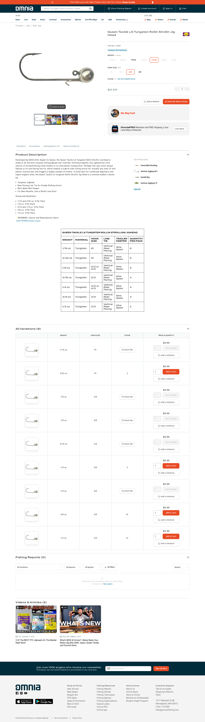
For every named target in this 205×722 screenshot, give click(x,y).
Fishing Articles (104, 692)
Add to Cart (171, 372)
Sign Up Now (161, 668)
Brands (171, 20)
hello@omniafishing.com (167, 710)
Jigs (28, 25)
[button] (102, 154)
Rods (34, 20)
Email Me (127, 350)
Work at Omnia (133, 695)
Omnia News (132, 692)
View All (137, 189)
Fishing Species (104, 698)
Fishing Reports (104, 689)
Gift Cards (71, 707)
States (159, 19)
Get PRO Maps (91, 20)
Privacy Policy (77, 718)
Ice (102, 20)
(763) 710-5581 (163, 707)
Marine (78, 20)
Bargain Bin (72, 695)
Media (184, 19)
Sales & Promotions (76, 701)
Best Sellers (72, 692)
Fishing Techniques (106, 695)
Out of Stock (170, 348)
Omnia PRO (102, 707)
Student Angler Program (137, 701)
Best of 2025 (73, 704)
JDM (110, 20)
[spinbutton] (157, 348)
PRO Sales (72, 698)
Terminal (53, 20)
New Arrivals (73, 689)
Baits (18, 20)
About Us (130, 689)
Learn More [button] (179, 129)
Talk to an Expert (163, 689)
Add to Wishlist (151, 102)
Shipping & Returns (164, 692)
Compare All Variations (117, 50)
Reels (42, 20)
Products (19, 25)
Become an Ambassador (137, 698)
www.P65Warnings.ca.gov (28, 221)
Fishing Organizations (107, 701)
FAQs (158, 695)
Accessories (66, 20)
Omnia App (102, 710)
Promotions (122, 20)
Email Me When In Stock (176, 102)
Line (26, 20)
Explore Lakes (103, 704)
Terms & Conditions (61, 718)
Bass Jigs (37, 25)
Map (147, 20)
